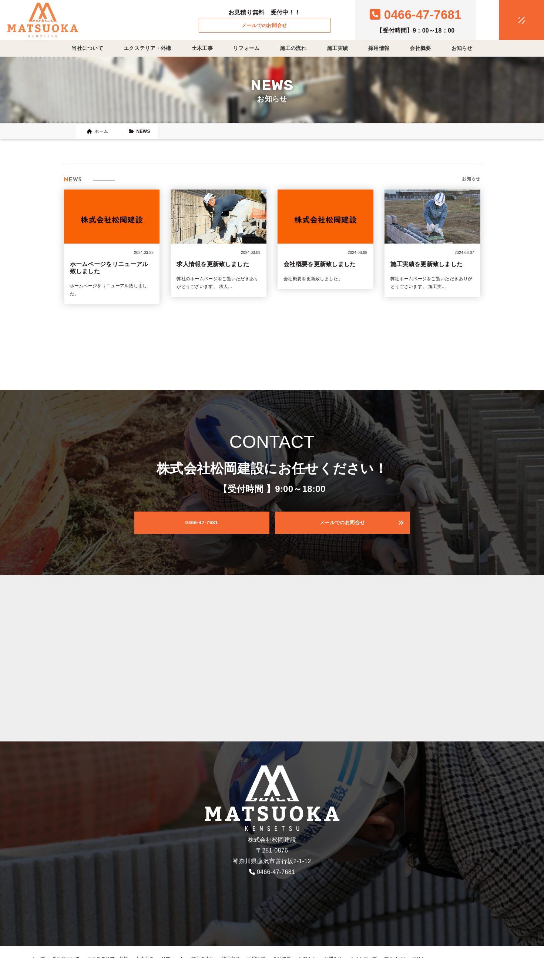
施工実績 (337, 48)
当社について (87, 48)
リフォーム (246, 48)
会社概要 (420, 48)
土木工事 (202, 48)
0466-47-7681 (276, 872)
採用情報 (378, 48)
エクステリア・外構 (147, 48)
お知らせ (462, 48)
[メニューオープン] (510, 18)
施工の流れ (293, 48)
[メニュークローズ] (512, 20)
